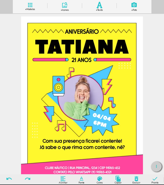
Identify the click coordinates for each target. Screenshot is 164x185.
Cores (99, 179)
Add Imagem (134, 6)
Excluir (136, 179)
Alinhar (63, 179)
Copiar (118, 179)
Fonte (81, 179)
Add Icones (65, 6)
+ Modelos (30, 6)
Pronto (154, 179)
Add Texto (99, 6)
